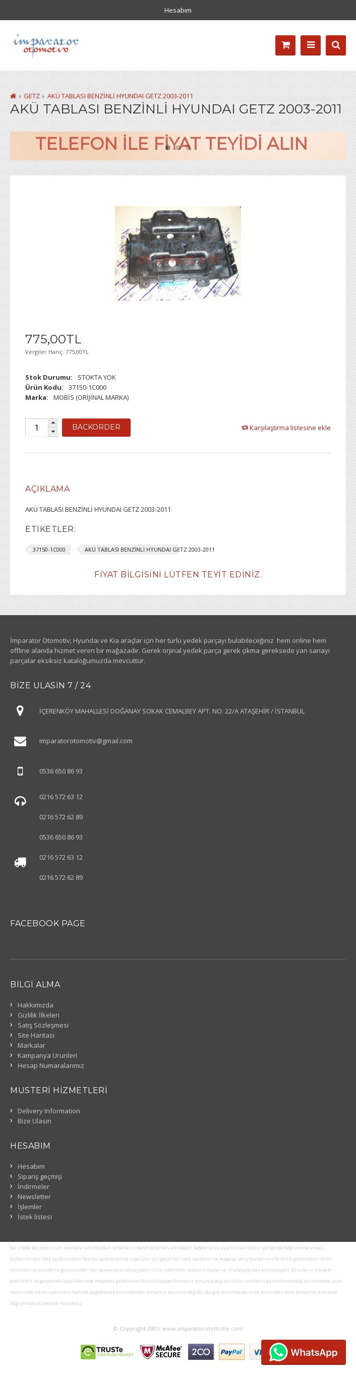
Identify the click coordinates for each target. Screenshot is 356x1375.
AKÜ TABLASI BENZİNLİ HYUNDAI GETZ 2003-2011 (120, 95)
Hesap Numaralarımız (51, 1065)
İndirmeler (33, 1186)
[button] (53, 423)
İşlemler (30, 1206)
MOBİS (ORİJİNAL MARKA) (91, 397)
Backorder (96, 427)
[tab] (47, 489)
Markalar (31, 1045)
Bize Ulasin (34, 1120)
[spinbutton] (36, 428)
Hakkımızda (35, 1004)
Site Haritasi (36, 1035)
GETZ (32, 95)
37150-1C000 (49, 549)
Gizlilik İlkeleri (39, 1015)
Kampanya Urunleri (47, 1055)
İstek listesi (35, 1216)
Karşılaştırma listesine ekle (290, 427)
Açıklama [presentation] (47, 489)
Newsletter (34, 1196)
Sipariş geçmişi (40, 1176)
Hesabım (178, 10)
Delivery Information (49, 1110)
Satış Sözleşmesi (43, 1025)
